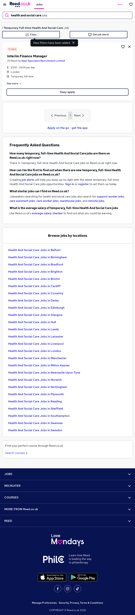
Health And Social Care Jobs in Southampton (38, 416)
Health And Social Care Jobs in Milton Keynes (39, 365)
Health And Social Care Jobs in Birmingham (37, 257)
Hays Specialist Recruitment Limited (43, 60)
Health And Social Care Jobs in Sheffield (35, 408)
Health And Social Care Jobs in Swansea (35, 423)
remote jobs (96, 201)
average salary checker (47, 213)
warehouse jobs (70, 201)
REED (67, 521)
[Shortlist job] (122, 46)
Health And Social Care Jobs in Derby (33, 300)
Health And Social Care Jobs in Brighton (35, 272)
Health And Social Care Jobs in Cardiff (34, 286)
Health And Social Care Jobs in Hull (32, 322)
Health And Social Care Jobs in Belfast (34, 250)
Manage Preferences (44, 602)
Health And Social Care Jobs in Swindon (35, 430)
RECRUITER (67, 486)
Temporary (11, 28)
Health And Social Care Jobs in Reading (35, 401)
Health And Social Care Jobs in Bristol (34, 279)
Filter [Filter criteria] (31, 35)
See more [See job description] (14, 83)
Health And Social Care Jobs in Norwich (35, 380)
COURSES (67, 497)
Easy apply (67, 92)
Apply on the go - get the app (67, 128)
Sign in (69, 184)
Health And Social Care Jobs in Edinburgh (36, 308)
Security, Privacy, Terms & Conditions (81, 602)
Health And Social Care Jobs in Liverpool (36, 344)
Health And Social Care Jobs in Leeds (33, 329)
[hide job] (129, 46)
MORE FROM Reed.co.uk (67, 509)
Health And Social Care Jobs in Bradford (35, 264)
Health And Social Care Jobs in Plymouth (36, 394)
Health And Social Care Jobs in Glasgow (35, 315)
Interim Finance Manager (27, 56)
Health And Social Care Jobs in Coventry (35, 293)
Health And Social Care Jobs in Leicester (35, 336)
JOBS (67, 474)
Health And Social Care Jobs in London (34, 351)
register (83, 184)
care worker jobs (47, 201)
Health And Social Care (47, 28)
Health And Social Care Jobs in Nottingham (37, 387)
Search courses (16, 453)
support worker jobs (110, 196)
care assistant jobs (22, 201)
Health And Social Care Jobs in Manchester (37, 358)
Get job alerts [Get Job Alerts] (98, 35)
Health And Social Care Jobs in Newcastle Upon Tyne (44, 372)
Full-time (25, 28)
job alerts (28, 180)
